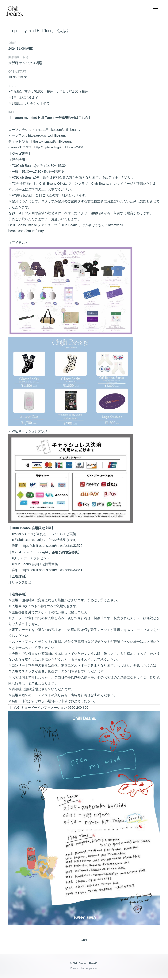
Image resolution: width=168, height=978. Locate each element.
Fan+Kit (93, 963)
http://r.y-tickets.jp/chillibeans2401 (59, 147)
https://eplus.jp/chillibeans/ (47, 135)
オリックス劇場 (19, 582)
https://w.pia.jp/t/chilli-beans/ (51, 141)
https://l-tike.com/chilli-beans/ (59, 129)
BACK (84, 940)
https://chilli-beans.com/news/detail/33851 (52, 570)
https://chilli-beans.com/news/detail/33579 (52, 546)
